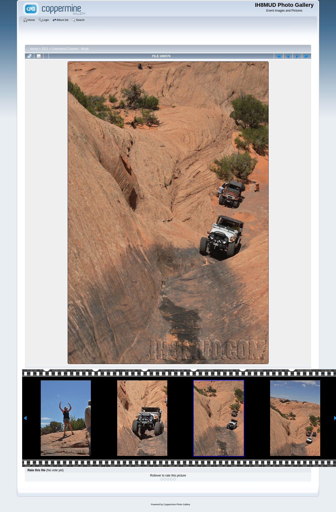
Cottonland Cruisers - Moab (70, 49)
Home (34, 49)
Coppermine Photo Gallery (176, 504)
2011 (44, 49)
